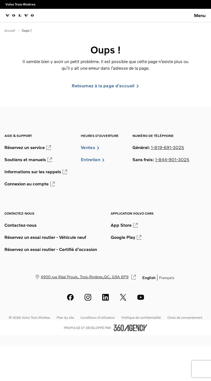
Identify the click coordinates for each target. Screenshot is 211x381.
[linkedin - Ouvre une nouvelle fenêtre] (105, 297)
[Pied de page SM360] (130, 328)
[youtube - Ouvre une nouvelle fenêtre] (140, 297)
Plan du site (65, 317)
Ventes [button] (90, 147)
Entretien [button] (93, 159)
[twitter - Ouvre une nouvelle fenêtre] (123, 297)
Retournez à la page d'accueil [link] (105, 85)
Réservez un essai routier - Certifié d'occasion (50, 249)
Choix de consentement (184, 317)
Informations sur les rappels (35, 171)
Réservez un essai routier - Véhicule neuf (45, 237)
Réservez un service (27, 147)
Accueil (9, 30)
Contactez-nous (20, 225)
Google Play (126, 237)
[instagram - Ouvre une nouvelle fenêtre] (88, 297)
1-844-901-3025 (172, 159)
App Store (124, 225)
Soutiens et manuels (28, 159)
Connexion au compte (29, 184)
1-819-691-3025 (167, 147)
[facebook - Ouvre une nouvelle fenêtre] (70, 297)
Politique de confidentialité (141, 317)
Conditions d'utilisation (97, 317)
